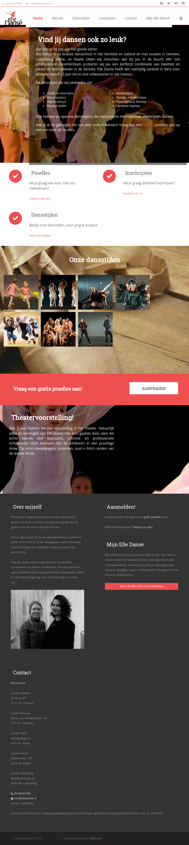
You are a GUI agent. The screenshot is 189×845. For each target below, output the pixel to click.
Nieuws (83, 18)
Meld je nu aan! (143, 527)
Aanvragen (153, 388)
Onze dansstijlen (40, 235)
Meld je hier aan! (40, 198)
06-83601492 (14, 3)
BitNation (96, 838)
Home (64, 18)
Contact (131, 18)
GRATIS (148, 124)
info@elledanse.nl (41, 3)
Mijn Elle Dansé (158, 18)
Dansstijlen (107, 18)
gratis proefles (152, 517)
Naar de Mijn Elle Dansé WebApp (141, 586)
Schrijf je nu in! (133, 193)
